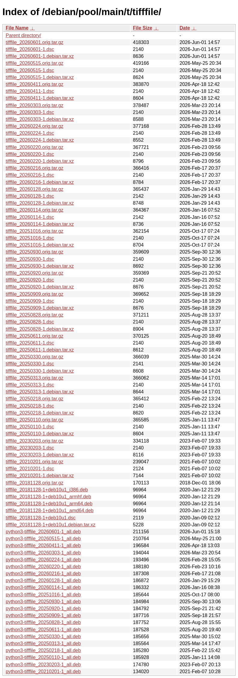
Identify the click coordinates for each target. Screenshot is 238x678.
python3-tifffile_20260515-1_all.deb (43, 538)
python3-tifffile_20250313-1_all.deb (43, 643)
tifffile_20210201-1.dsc (30, 468)
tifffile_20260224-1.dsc (30, 133)
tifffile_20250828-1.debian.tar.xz (40, 329)
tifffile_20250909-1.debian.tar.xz (40, 308)
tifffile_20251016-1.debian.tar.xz (40, 245)
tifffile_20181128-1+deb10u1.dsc (41, 517)
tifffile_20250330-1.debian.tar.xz (40, 371)
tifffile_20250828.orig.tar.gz (34, 314)
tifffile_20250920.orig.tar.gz (34, 273)
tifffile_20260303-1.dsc (30, 112)
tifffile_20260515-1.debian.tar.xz (40, 77)
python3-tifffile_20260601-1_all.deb (43, 531)
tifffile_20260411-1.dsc (30, 91)
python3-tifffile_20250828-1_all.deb (43, 622)
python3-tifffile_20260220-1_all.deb (43, 566)
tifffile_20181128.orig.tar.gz (34, 482)
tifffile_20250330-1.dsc (30, 363)
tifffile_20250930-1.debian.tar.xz (40, 266)
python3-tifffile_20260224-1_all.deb (43, 559)
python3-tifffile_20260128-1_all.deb (43, 580)
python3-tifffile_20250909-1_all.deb (43, 615)
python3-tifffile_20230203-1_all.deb (43, 664)
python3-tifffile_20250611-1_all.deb (43, 629)
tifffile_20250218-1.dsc (30, 405)
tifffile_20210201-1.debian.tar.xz (40, 475)
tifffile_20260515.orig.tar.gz (34, 63)
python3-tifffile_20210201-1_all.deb (43, 671)
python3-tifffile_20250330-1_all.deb (43, 636)
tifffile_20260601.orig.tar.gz (34, 42)
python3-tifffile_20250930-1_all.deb (43, 601)
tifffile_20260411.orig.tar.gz (34, 84)
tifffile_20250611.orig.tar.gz (34, 336)
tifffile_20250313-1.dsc (30, 384)
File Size (142, 27)
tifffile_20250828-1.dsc (30, 321)
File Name (17, 27)
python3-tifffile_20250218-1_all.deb (43, 650)
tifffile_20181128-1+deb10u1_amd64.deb (50, 510)
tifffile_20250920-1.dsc (30, 279)
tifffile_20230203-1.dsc (30, 447)
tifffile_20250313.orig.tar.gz (34, 377)
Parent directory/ (23, 35)
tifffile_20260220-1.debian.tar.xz (40, 161)
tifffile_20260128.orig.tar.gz (34, 189)
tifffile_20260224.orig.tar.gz (34, 126)
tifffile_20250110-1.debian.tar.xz (40, 433)
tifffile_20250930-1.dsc (30, 259)
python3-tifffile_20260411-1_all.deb (43, 545)
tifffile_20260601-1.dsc (30, 49)
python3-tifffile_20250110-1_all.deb (43, 657)
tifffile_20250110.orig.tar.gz (34, 419)
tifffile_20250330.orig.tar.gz (34, 356)
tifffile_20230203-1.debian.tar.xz (40, 454)
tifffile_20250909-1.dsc (30, 301)
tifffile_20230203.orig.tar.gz (34, 440)
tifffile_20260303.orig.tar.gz (34, 105)
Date (185, 27)
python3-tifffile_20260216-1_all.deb (43, 573)
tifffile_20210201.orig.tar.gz (34, 461)
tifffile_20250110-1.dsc (30, 426)
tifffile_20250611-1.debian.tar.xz (40, 349)
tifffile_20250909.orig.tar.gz (34, 294)
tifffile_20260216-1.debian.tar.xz (40, 182)
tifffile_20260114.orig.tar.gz (34, 210)
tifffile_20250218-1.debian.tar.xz (40, 412)
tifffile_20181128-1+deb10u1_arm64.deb (49, 503)
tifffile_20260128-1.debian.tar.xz (40, 203)
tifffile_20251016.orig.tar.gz (34, 231)
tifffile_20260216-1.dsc (30, 175)
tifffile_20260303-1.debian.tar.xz (40, 119)
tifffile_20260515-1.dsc (30, 70)
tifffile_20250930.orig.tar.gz (34, 251)
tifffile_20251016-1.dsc (30, 238)
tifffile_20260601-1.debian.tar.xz (40, 56)
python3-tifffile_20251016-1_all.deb (43, 594)
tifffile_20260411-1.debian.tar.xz (40, 98)
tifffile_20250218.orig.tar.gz (34, 398)
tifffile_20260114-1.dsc (30, 217)
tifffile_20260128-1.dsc (30, 196)
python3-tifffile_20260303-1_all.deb (43, 552)
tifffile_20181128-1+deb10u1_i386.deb (47, 489)
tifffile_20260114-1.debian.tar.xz (40, 224)
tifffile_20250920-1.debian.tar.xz (40, 286)
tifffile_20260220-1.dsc (30, 154)
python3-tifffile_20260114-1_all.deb (43, 587)
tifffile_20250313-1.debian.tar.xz (40, 391)
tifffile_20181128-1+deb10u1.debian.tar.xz (50, 524)
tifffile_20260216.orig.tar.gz (34, 168)
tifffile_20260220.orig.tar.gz (34, 147)
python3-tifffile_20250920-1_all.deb (43, 608)
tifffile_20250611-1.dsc (30, 342)
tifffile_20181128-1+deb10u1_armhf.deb (48, 496)
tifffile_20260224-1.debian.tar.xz (40, 140)
